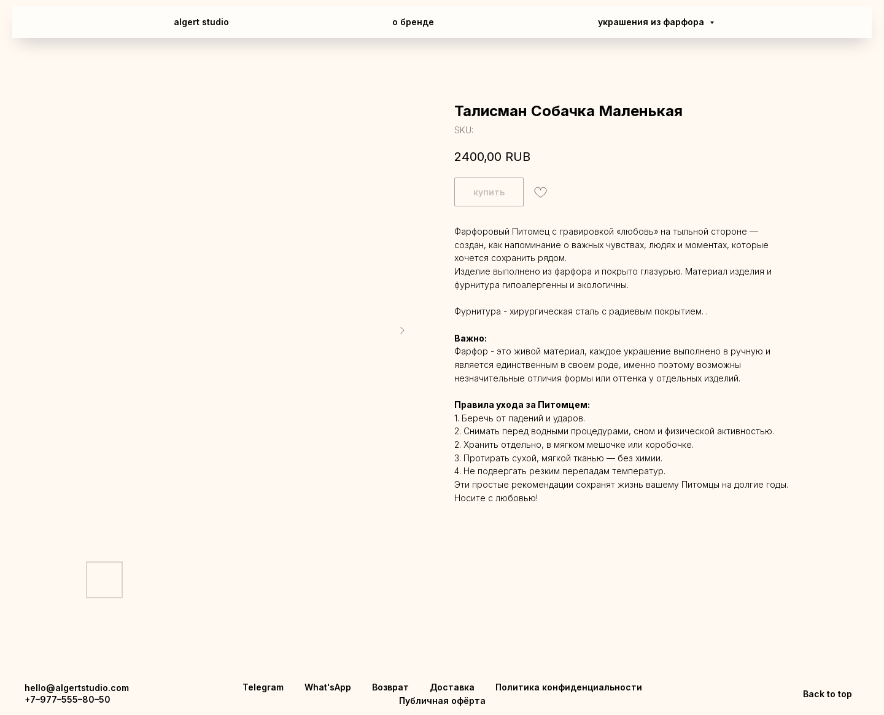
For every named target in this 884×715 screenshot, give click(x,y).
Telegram (263, 687)
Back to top (827, 694)
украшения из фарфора (652, 22)
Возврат (390, 687)
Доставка (452, 687)
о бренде (413, 22)
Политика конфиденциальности (568, 687)
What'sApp (327, 687)
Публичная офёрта (442, 700)
